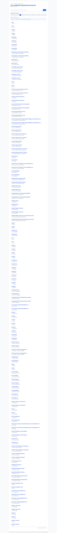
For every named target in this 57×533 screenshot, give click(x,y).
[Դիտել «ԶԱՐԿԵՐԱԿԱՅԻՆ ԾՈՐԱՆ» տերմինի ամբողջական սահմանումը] (28, 127)
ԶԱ (11, 19)
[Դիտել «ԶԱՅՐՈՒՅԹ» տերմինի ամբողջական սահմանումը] (28, 38)
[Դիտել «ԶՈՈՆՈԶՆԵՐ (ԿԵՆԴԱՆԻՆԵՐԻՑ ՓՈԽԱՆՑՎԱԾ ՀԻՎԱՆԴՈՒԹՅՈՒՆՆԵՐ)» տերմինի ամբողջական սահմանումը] (28, 424)
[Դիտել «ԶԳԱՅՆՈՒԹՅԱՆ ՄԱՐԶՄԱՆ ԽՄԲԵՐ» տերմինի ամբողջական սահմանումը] (28, 179)
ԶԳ (16, 19)
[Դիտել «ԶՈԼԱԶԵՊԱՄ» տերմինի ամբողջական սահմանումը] (28, 335)
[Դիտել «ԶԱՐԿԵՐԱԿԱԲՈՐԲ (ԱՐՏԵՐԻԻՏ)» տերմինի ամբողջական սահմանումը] (28, 97)
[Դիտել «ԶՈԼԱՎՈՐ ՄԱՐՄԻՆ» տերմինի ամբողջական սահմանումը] (28, 343)
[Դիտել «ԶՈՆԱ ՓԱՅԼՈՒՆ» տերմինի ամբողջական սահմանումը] (28, 395)
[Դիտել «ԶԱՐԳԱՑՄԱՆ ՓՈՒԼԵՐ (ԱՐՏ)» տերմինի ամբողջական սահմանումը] (28, 67)
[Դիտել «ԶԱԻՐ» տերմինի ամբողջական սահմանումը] (28, 23)
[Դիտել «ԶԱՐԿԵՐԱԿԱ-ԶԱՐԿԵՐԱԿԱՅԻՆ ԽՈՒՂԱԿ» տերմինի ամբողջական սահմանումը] (28, 90)
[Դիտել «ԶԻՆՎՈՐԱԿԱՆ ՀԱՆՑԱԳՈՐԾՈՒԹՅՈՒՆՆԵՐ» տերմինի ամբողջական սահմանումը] (28, 305)
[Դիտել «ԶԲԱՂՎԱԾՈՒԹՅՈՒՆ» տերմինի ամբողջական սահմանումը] (28, 172)
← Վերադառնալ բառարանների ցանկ (16, 3)
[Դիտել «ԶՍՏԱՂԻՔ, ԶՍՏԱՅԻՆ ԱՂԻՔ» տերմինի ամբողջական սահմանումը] (28, 484)
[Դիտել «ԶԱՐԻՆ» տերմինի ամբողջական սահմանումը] (28, 82)
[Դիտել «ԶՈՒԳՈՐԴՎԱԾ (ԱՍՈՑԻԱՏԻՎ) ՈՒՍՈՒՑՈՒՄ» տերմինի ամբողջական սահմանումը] (28, 447)
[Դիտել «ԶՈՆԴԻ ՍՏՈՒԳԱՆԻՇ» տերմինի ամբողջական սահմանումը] (28, 417)
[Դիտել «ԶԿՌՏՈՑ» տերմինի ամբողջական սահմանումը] (28, 313)
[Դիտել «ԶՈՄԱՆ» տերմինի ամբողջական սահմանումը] (28, 365)
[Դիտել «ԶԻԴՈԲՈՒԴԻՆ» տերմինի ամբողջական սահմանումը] (28, 261)
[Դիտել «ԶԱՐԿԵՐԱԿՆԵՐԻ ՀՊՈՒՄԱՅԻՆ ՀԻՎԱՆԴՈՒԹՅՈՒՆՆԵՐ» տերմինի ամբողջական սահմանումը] (28, 164)
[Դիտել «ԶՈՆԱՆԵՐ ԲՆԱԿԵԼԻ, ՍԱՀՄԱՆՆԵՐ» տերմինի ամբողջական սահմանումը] (28, 402)
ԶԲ (14, 19)
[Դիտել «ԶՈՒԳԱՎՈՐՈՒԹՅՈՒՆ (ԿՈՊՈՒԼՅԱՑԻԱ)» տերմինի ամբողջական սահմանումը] (28, 432)
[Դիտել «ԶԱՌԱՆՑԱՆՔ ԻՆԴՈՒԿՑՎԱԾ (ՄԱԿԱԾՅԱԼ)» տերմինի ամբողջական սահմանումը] (28, 53)
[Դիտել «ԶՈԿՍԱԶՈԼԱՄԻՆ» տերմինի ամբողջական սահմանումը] (28, 357)
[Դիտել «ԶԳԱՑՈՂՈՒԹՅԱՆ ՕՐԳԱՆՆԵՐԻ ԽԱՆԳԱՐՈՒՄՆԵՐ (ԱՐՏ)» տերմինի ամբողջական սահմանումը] (28, 216)
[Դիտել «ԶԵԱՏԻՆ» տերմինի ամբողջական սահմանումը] (28, 224)
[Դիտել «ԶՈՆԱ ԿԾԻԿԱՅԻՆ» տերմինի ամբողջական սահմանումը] (28, 380)
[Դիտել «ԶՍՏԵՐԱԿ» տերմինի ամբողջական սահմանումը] (28, 514)
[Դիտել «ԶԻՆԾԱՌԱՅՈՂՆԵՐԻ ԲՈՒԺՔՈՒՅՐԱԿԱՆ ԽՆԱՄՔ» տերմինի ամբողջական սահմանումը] (28, 298)
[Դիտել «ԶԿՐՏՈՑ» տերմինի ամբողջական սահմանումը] (28, 320)
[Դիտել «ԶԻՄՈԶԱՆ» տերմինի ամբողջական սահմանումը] (28, 283)
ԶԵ (18, 19)
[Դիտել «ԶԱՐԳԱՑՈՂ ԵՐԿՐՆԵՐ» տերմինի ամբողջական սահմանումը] (28, 75)
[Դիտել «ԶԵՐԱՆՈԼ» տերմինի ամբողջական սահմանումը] (28, 246)
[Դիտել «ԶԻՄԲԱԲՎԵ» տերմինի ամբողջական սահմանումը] (28, 268)
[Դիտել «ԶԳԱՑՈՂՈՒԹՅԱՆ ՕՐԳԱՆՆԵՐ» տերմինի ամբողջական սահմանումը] (28, 209)
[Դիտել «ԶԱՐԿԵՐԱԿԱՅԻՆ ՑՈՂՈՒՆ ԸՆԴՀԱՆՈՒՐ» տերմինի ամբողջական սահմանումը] (28, 149)
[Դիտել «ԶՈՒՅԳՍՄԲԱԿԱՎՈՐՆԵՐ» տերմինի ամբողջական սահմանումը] (28, 462)
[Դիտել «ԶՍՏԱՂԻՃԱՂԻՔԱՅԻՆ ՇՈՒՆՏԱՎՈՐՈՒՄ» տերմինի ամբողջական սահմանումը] (28, 476)
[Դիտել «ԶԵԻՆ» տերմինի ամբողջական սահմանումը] (28, 238)
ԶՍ (29, 19)
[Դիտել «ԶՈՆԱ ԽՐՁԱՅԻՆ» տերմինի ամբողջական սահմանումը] (28, 372)
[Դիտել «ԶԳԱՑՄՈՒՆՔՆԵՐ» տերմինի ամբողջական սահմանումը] (28, 201)
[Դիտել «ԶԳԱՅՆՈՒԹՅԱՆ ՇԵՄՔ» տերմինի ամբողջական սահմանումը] (28, 186)
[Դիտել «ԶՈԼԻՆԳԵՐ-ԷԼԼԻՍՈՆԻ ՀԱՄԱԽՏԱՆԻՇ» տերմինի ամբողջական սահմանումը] (28, 350)
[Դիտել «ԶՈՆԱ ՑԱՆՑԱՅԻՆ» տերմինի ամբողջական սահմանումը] (28, 387)
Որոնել (44, 10)
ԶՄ (25, 19)
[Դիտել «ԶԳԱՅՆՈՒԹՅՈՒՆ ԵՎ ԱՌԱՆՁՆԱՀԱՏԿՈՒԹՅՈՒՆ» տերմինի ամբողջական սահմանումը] (28, 194)
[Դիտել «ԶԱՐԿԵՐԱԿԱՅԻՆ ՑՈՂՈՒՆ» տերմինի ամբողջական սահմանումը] (28, 142)
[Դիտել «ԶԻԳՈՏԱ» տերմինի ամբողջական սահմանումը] (28, 253)
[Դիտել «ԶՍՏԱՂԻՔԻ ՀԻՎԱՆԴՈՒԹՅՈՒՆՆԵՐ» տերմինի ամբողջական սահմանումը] (28, 491)
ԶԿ (22, 19)
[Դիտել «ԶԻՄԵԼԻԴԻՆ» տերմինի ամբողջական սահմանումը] (28, 276)
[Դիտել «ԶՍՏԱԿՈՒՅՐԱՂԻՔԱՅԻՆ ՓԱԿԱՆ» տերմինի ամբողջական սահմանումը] (28, 469)
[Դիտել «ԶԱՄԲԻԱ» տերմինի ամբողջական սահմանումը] (28, 30)
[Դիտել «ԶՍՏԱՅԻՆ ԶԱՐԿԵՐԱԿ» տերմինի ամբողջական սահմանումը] (28, 506)
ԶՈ (27, 19)
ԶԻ (20, 19)
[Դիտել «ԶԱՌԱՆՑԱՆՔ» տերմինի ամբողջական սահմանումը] (28, 45)
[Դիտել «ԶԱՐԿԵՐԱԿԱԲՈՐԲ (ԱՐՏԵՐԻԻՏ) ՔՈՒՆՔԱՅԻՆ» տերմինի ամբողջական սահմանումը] (28, 105)
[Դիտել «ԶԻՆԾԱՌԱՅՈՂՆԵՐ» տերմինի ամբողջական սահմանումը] (28, 291)
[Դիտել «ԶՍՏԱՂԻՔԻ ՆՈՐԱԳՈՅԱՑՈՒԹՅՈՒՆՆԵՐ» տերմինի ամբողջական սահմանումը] (28, 499)
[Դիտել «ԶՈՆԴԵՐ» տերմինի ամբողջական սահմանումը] (28, 410)
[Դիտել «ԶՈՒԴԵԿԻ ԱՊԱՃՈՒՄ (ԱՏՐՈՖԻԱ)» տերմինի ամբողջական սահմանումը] (28, 454)
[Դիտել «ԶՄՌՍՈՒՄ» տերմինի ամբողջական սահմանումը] (28, 328)
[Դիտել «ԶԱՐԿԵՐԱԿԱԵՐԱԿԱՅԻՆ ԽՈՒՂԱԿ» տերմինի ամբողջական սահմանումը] (28, 112)
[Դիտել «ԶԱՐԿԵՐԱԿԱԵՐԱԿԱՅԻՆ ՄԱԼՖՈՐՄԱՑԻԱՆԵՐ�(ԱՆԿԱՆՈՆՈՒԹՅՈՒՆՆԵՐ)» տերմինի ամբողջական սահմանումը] (28, 120)
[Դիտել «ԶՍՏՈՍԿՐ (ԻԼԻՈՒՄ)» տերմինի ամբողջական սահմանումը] (28, 521)
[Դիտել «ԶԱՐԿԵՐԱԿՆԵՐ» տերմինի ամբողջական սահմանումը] (28, 157)
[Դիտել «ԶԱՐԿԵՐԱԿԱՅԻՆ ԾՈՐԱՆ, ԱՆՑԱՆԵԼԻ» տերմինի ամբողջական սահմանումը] (28, 134)
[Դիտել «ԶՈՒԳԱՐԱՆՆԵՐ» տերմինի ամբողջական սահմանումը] (28, 439)
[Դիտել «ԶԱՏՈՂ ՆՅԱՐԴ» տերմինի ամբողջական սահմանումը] (28, 60)
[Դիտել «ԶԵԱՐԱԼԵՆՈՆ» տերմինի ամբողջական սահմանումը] (28, 231)
